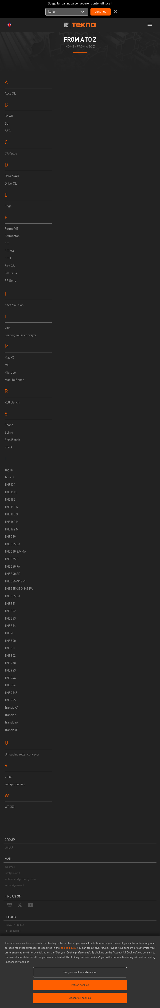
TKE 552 (10, 611)
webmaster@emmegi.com (20, 879)
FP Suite (10, 280)
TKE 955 (10, 700)
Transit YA (11, 722)
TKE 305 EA (12, 544)
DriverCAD (12, 176)
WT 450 (10, 807)
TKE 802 (10, 655)
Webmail (10, 866)
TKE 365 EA (12, 596)
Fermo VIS (12, 228)
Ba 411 (9, 116)
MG (7, 365)
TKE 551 (10, 603)
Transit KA (11, 707)
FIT (7, 243)
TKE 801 (10, 648)
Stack (9, 447)
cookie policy (68, 947)
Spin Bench (12, 440)
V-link (8, 777)
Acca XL (10, 93)
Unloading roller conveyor (22, 754)
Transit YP (11, 730)
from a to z (86, 46)
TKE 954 (10, 685)
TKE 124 (10, 484)
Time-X (10, 477)
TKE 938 (10, 663)
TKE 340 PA (12, 566)
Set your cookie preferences (80, 972)
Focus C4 (11, 273)
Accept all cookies (80, 997)
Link (7, 327)
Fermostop (12, 236)
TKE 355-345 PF (16, 581)
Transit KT (11, 715)
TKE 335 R (11, 559)
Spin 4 (9, 432)
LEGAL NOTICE (13, 931)
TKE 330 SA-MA (15, 551)
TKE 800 (10, 641)
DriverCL (11, 183)
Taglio (9, 470)
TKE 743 (10, 633)
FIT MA (9, 251)
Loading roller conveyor (20, 335)
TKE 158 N (11, 507)
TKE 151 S (11, 492)
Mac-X (9, 357)
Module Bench (14, 380)
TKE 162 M (12, 529)
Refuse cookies (80, 984)
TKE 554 (10, 626)
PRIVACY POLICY (14, 924)
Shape (9, 425)
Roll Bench (12, 402)
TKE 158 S (11, 514)
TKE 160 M (12, 522)
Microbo (10, 372)
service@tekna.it (14, 885)
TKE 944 (10, 678)
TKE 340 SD (12, 574)
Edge (8, 206)
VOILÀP (9, 847)
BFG (8, 131)
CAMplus (11, 153)
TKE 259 (10, 536)
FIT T (8, 258)
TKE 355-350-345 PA (19, 588)
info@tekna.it (12, 872)
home (70, 46)
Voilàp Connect (15, 784)
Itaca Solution (14, 305)
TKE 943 (10, 670)
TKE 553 (10, 618)
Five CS (10, 266)
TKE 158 (10, 499)
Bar (7, 123)
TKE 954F (11, 693)
